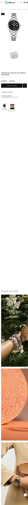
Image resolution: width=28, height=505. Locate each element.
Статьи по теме (9, 291)
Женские (14, 9)
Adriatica (6, 9)
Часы (2, 9)
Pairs (10, 9)
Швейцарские (20, 9)
